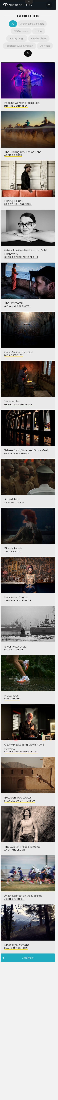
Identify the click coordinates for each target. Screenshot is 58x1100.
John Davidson (14, 899)
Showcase (45, 46)
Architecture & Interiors (32, 24)
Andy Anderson (14, 850)
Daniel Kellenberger (18, 404)
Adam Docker (13, 155)
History (38, 31)
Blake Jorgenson (16, 948)
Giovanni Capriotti (17, 306)
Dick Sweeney (13, 355)
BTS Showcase (21, 31)
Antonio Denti (14, 502)
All (13, 24)
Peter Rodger (13, 650)
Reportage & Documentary (19, 46)
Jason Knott (13, 551)
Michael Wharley (16, 106)
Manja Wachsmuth (16, 453)
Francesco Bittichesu (19, 801)
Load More (18, 958)
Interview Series (39, 38)
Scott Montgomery (18, 204)
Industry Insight (17, 38)
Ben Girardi (12, 699)
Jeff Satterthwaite (18, 600)
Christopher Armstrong (21, 257)
